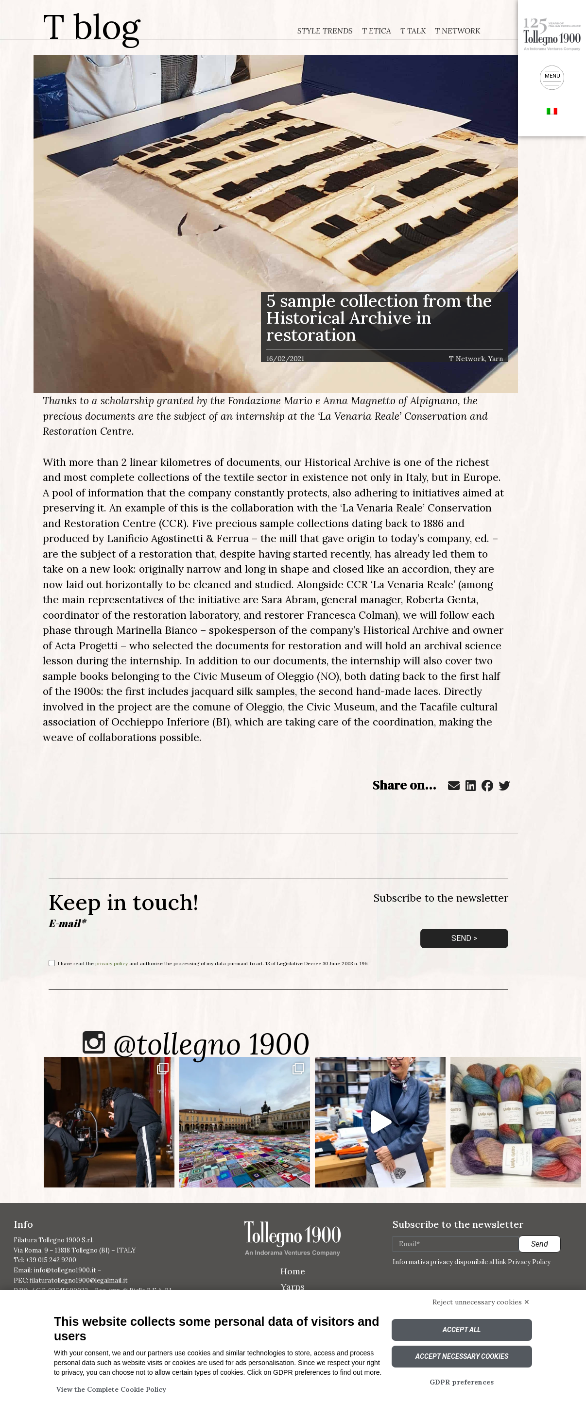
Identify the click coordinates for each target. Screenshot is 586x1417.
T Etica (375, 30)
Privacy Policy (529, 1263)
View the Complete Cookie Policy (111, 1389)
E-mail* (67, 923)
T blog (91, 26)
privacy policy (111, 963)
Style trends (324, 30)
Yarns (293, 1287)
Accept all (462, 1330)
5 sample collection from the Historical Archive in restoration (379, 318)
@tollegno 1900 (213, 1044)
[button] (454, 785)
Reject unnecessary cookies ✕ (481, 1302)
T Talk (412, 30)
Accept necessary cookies (461, 1356)
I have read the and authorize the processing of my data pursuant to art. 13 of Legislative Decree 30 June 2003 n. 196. (213, 963)
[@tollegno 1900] (94, 1043)
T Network (457, 30)
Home (292, 1272)
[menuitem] (552, 110)
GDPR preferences (462, 1382)
